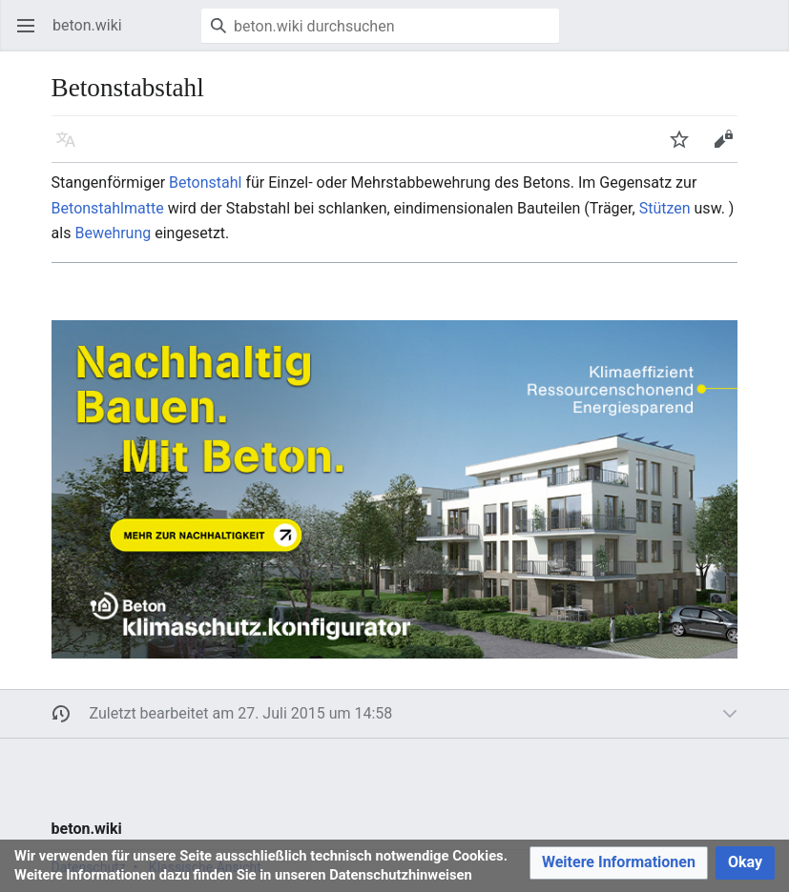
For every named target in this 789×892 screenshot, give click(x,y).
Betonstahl (205, 182)
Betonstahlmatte (108, 208)
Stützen (665, 208)
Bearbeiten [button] (729, 148)
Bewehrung (112, 233)
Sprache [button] (72, 148)
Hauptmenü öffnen (32, 35)
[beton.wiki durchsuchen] (380, 26)
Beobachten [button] (685, 148)
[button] (618, 863)
